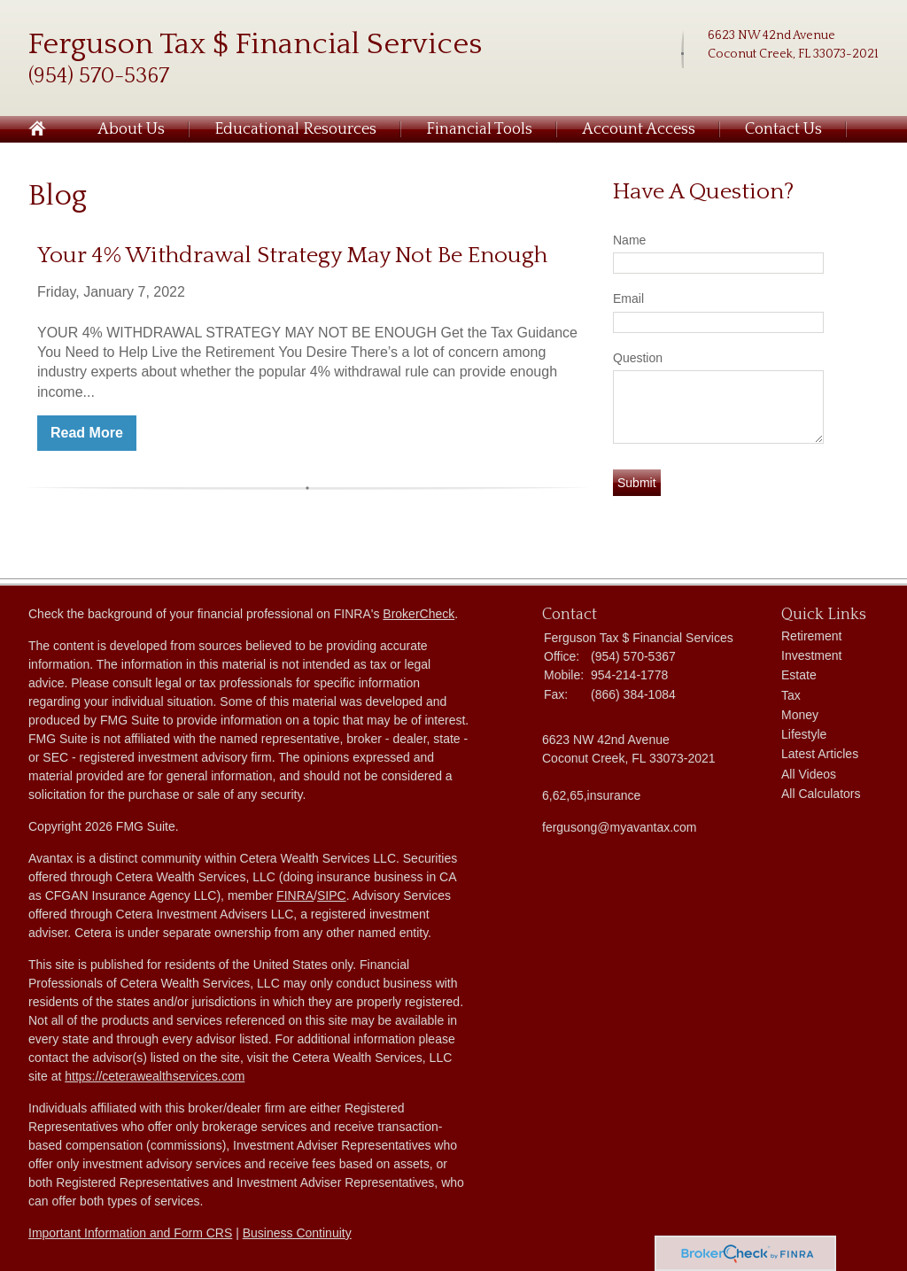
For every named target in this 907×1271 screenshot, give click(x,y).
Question (638, 358)
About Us (131, 129)
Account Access (638, 129)
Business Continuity (297, 1233)
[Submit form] (637, 482)
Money (799, 715)
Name (629, 240)
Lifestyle (803, 734)
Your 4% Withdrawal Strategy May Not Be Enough (292, 255)
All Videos (808, 774)
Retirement (811, 636)
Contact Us (783, 129)
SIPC (331, 895)
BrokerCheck (418, 614)
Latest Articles (819, 754)
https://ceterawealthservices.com (154, 1076)
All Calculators (820, 794)
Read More (86, 432)
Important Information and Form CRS (130, 1233)
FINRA (295, 895)
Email (628, 298)
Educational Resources (295, 129)
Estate (799, 675)
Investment (811, 655)
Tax (791, 695)
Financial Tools (479, 129)
